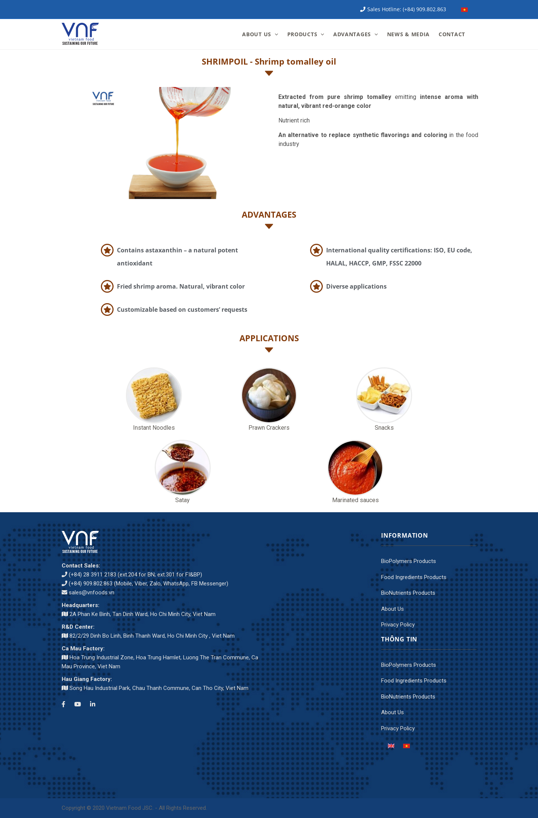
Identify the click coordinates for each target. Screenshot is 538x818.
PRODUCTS (302, 34)
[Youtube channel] (77, 704)
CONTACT (452, 34)
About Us (392, 609)
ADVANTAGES (352, 34)
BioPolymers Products (408, 561)
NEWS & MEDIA (408, 34)
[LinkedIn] (92, 704)
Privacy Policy (398, 624)
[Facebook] (63, 704)
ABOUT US (256, 34)
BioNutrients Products (408, 593)
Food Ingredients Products (413, 577)
